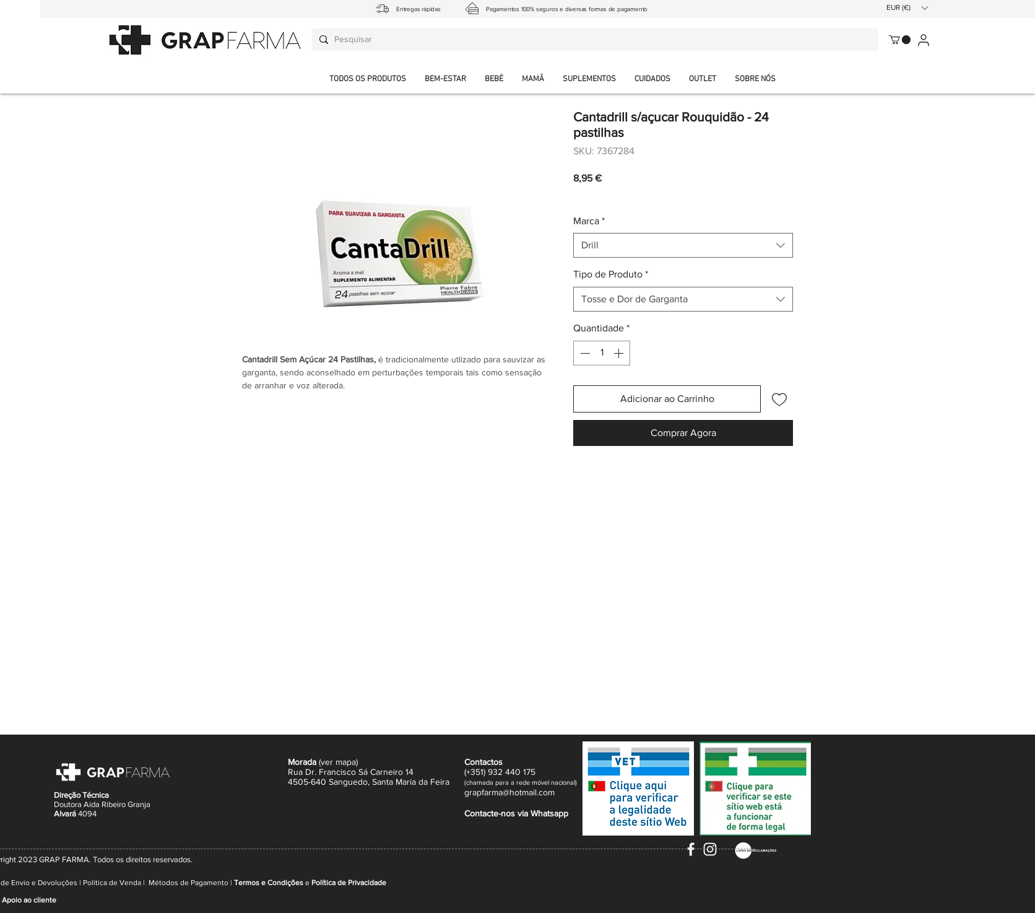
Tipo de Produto (610, 274)
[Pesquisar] (593, 39)
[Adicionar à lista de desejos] (779, 399)
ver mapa (338, 762)
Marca (589, 221)
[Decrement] (583, 353)
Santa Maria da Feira (410, 782)
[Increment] (619, 353)
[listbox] (906, 7)
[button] (755, 79)
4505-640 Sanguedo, (330, 782)
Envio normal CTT (644, 195)
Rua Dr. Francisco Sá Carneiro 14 (351, 772)
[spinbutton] (601, 353)
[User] (923, 40)
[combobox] (683, 245)
